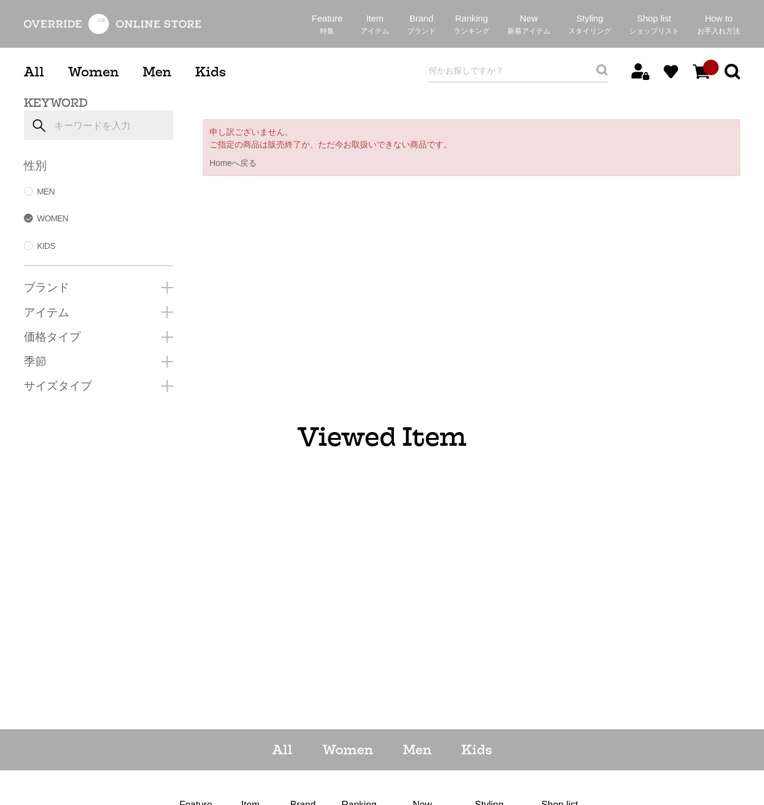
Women (93, 72)
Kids (210, 72)
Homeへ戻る (233, 163)
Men (157, 72)
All (34, 72)
